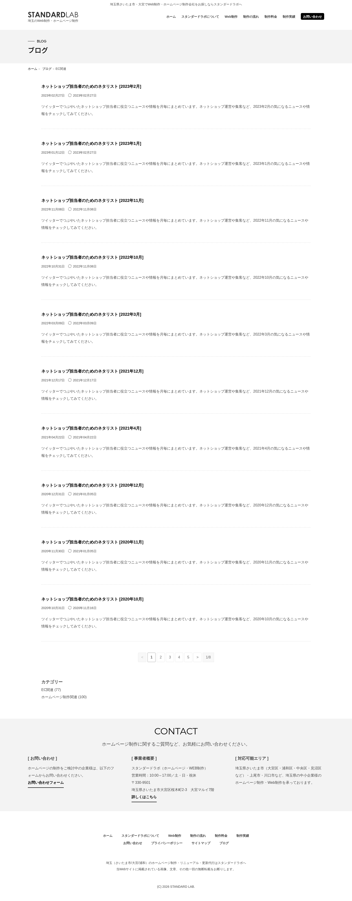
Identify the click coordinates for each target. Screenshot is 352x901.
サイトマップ (200, 843)
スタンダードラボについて (200, 16)
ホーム (171, 16)
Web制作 (231, 16)
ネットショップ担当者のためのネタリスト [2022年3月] (91, 314)
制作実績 (289, 16)
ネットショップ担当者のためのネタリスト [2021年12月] (92, 371)
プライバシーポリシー (167, 843)
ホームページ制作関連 (59, 697)
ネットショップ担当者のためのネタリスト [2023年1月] (91, 143)
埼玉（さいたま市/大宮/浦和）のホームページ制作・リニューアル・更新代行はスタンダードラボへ (176, 863)
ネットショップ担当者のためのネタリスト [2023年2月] (91, 86)
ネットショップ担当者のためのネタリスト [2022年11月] (92, 200)
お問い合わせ (312, 16)
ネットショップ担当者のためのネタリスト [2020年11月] (92, 542)
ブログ (47, 69)
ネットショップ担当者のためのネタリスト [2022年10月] (92, 257)
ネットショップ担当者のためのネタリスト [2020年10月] (92, 599)
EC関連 (47, 690)
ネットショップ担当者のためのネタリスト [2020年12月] (92, 485)
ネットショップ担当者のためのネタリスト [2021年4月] (91, 428)
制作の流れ (251, 16)
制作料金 (270, 16)
